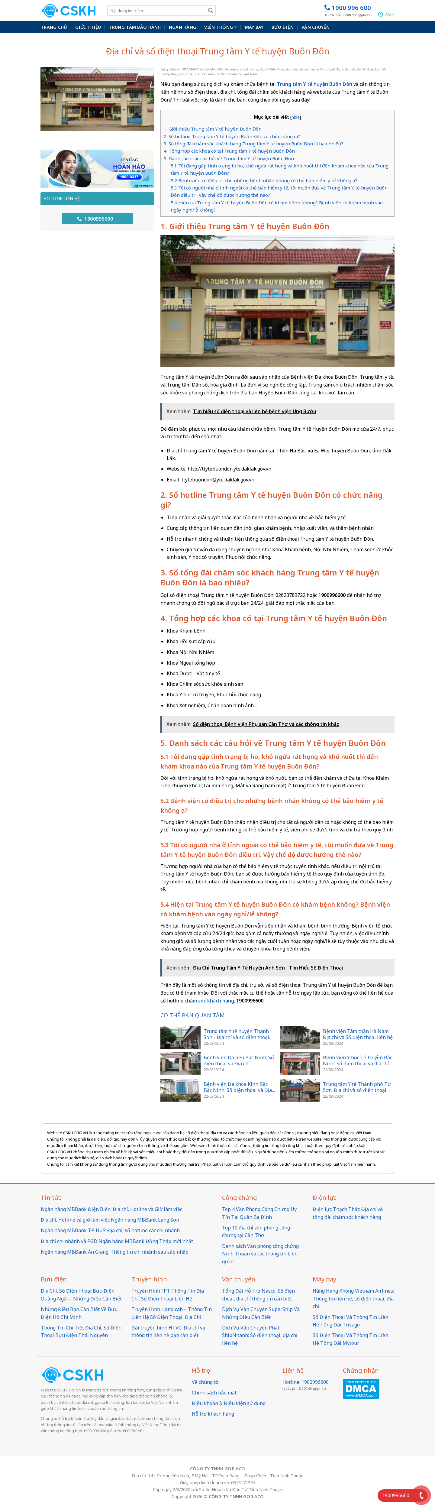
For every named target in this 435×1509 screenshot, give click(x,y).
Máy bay (254, 27)
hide (296, 117)
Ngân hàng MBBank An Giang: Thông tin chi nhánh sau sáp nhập (114, 1251)
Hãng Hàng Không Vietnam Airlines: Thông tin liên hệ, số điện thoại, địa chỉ (353, 1298)
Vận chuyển (315, 27)
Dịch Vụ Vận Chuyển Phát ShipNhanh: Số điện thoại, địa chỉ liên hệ (259, 1335)
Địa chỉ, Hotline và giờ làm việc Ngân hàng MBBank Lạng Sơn (110, 1219)
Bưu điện (283, 27)
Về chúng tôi (206, 1382)
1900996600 (95, 218)
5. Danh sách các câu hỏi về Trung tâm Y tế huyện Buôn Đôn (229, 158)
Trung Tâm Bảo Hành (135, 27)
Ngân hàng (183, 27)
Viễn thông (220, 27)
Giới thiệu (88, 27)
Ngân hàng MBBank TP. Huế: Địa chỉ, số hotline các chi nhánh (110, 1230)
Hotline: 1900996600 (305, 1382)
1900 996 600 (347, 10)
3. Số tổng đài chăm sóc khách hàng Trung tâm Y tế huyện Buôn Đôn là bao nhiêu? (254, 144)
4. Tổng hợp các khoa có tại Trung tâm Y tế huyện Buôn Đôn (230, 151)
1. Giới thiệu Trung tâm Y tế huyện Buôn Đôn (213, 129)
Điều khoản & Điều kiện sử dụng (229, 1403)
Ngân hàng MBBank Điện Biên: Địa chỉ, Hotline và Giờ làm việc (111, 1209)
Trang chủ (54, 27)
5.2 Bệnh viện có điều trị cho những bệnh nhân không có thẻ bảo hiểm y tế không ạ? (264, 180)
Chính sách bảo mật (214, 1392)
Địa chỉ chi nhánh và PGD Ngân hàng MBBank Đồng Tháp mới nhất (117, 1241)
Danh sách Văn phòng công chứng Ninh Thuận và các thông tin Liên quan (260, 1254)
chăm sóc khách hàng (209, 1000)
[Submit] (211, 10)
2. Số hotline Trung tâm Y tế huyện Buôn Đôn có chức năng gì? (232, 136)
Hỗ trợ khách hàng (213, 1413)
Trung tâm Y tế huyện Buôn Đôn (314, 84)
